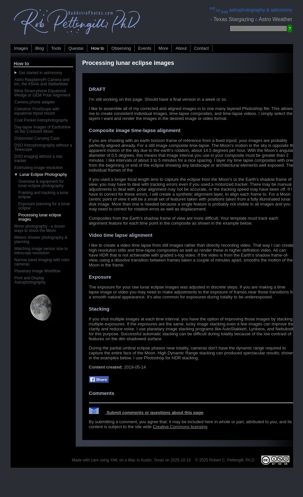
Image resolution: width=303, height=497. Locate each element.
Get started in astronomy (38, 72)
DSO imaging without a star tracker (38, 158)
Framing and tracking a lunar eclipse (43, 194)
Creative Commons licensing (180, 426)
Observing (121, 48)
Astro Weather (275, 19)
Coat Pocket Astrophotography (41, 120)
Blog (39, 48)
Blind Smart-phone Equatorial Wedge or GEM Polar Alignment (42, 93)
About (181, 48)
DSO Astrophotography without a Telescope (43, 147)
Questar (76, 48)
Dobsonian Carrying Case (37, 138)
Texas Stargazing (233, 19)
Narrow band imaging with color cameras (42, 262)
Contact (201, 48)
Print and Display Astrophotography (30, 280)
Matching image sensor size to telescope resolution (41, 250)
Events (145, 48)
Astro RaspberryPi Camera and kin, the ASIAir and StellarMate (41, 81)
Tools (56, 48)
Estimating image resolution (38, 167)
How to (97, 48)
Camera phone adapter (34, 102)
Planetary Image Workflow (37, 271)
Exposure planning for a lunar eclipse (44, 206)
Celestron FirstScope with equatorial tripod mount (37, 111)
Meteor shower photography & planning (41, 239)
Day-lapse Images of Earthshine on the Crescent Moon (42, 129)
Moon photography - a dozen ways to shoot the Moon (39, 228)
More (163, 48)
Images (21, 48)
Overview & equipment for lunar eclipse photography (41, 183)
